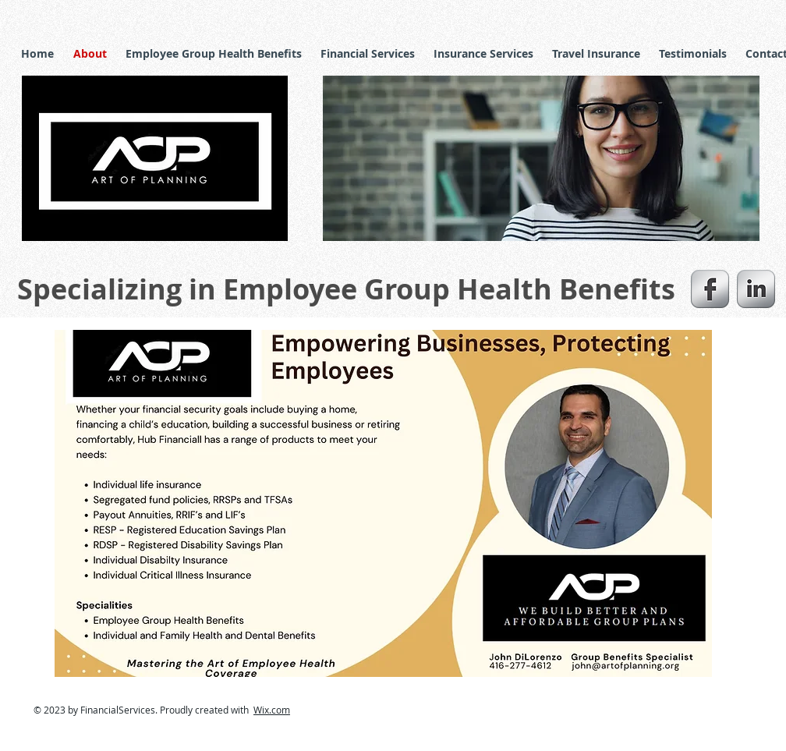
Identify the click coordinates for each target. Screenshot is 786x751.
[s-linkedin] (756, 289)
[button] (541, 158)
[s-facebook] (710, 289)
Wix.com (271, 709)
